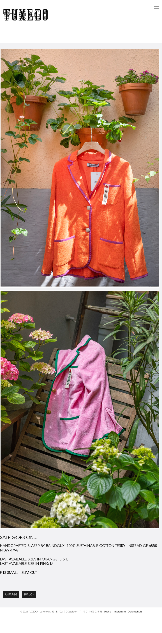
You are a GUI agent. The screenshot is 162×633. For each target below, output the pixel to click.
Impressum (120, 615)
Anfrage (11, 598)
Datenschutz (135, 615)
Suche (107, 615)
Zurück (29, 598)
